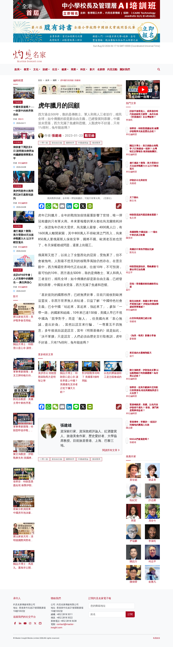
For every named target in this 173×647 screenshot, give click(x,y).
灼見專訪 (18, 226)
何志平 (146, 275)
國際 (55, 80)
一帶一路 (44, 143)
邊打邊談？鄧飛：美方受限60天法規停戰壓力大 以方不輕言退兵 (150, 169)
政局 (16, 69)
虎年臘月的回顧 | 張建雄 (70, 80)
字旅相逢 (18, 102)
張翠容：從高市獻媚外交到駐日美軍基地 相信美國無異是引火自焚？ (151, 393)
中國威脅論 (83, 143)
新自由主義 (57, 143)
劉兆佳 (146, 255)
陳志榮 (146, 430)
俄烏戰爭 (96, 143)
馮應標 (146, 186)
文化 (35, 69)
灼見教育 (18, 270)
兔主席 (146, 220)
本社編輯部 (22, 163)
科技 (82, 69)
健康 (64, 69)
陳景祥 (146, 240)
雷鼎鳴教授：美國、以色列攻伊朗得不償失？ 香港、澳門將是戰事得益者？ (151, 410)
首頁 (40, 80)
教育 (26, 69)
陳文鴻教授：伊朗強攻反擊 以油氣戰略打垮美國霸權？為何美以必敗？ (151, 376)
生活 (54, 69)
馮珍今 (21, 119)
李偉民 (146, 120)
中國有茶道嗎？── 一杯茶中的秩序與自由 (23, 110)
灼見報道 (18, 142)
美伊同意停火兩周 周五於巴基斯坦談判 (23, 194)
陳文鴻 (146, 200)
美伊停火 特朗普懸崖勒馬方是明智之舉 (47, 373)
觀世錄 (90, 135)
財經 (45, 69)
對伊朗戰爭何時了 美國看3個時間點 (91, 373)
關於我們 (125, 69)
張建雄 (57, 135)
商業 (73, 69)
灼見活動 (112, 69)
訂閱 (130, 614)
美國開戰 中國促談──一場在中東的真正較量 (151, 235)
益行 (145, 289)
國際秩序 (70, 143)
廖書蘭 (146, 341)
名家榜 (101, 69)
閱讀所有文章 (111, 450)
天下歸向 (147, 197)
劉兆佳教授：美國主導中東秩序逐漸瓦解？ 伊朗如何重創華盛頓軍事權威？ (151, 307)
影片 (92, 69)
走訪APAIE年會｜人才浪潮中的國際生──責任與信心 (23, 278)
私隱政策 (156, 638)
